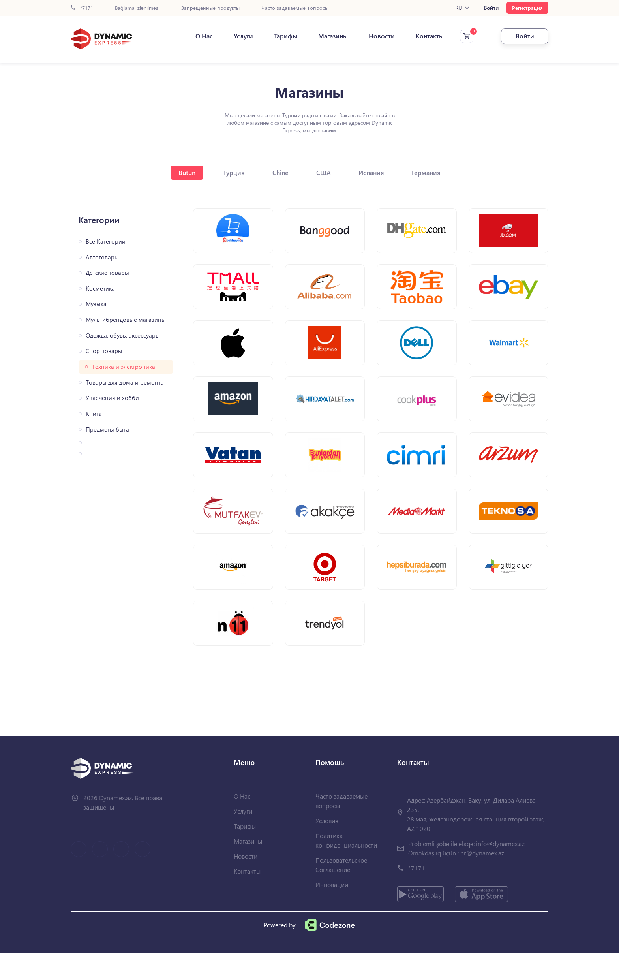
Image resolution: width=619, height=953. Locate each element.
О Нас (204, 35)
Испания (371, 172)
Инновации (331, 884)
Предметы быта (107, 429)
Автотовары (102, 257)
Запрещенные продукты (210, 8)
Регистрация (527, 7)
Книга (94, 413)
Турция (234, 172)
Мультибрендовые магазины (126, 319)
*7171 (82, 8)
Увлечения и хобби (112, 398)
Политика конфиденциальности (346, 840)
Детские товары (107, 272)
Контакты (430, 35)
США (323, 172)
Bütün (186, 172)
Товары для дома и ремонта (125, 382)
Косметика (100, 288)
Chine (280, 172)
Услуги (243, 35)
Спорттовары (104, 351)
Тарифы (285, 35)
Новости (382, 35)
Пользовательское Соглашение (341, 865)
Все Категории (106, 241)
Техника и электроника (123, 366)
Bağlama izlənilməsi (137, 8)
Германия (426, 172)
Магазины (333, 35)
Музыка (96, 304)
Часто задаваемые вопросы (294, 8)
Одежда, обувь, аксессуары (123, 335)
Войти (491, 8)
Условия (326, 820)
